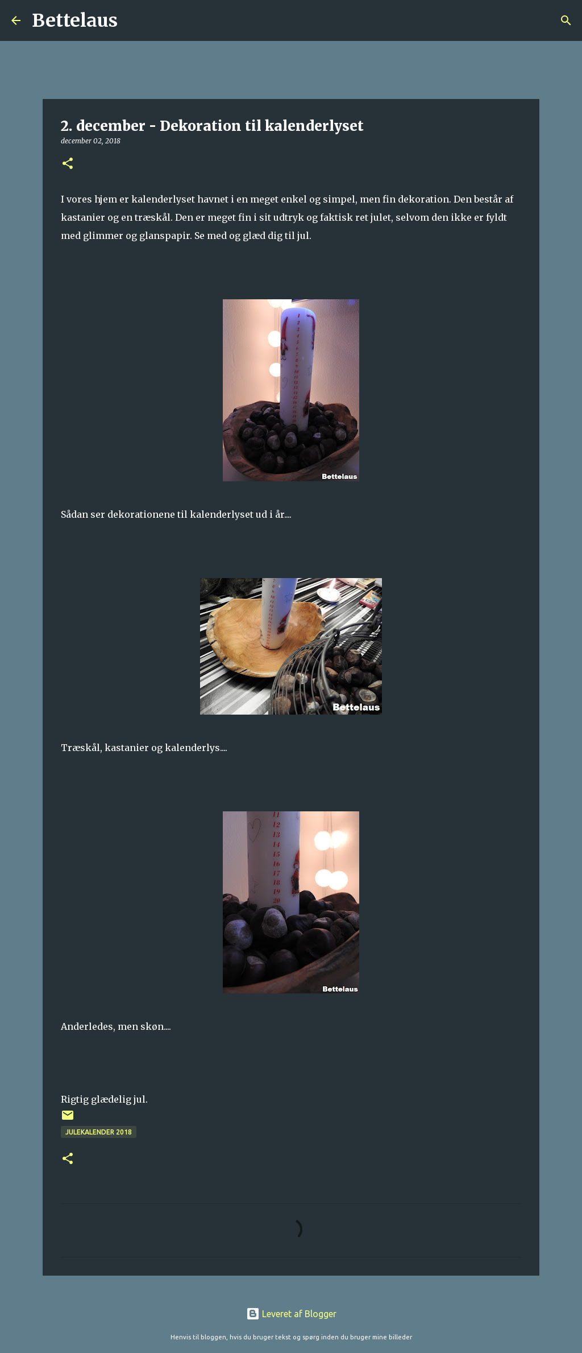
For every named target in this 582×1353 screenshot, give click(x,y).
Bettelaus (75, 20)
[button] (67, 164)
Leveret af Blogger (291, 1314)
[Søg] (133, 20)
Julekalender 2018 (98, 1132)
